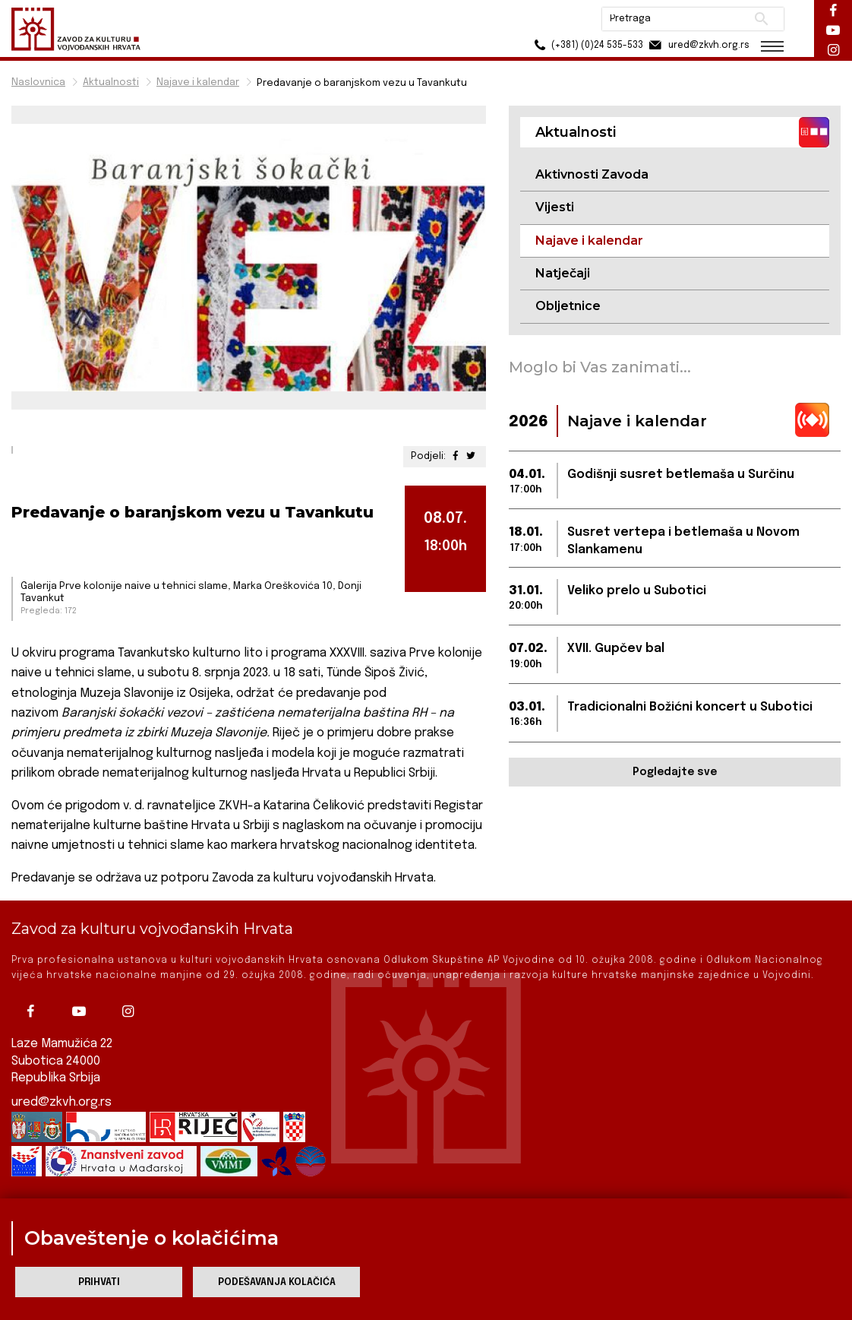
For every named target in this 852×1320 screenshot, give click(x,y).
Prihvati (99, 1282)
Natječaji (562, 273)
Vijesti (554, 207)
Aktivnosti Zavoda (591, 174)
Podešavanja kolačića (277, 1282)
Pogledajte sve (675, 772)
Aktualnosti (111, 82)
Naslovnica (38, 82)
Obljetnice (568, 306)
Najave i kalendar (197, 82)
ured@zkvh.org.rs (61, 1102)
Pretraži (761, 19)
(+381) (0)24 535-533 (586, 45)
